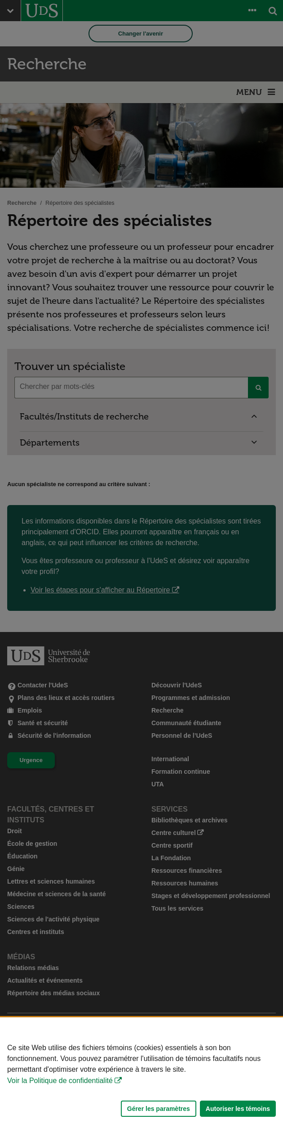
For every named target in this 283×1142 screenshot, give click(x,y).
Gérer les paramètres (158, 1108)
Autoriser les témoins (238, 1108)
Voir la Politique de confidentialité (60, 1080)
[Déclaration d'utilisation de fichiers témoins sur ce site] (141, 1079)
